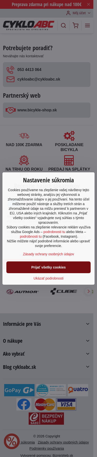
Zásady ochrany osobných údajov (48, 254)
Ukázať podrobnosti (48, 278)
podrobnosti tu (54, 232)
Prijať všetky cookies (48, 267)
